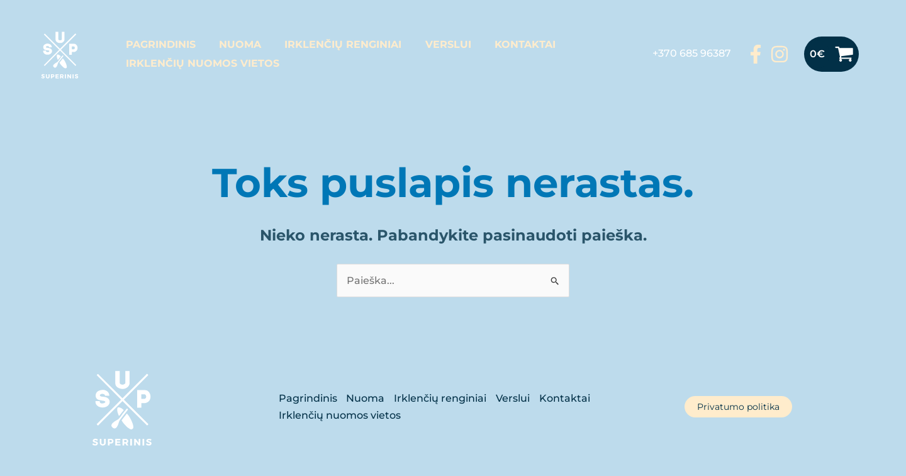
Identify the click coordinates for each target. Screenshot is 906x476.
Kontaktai (509, 44)
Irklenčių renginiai (334, 44)
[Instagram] (779, 54)
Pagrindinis (159, 44)
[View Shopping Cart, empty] (831, 54)
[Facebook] (756, 54)
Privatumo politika (738, 406)
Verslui (436, 44)
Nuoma (235, 44)
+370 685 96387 (691, 53)
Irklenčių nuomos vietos (200, 63)
